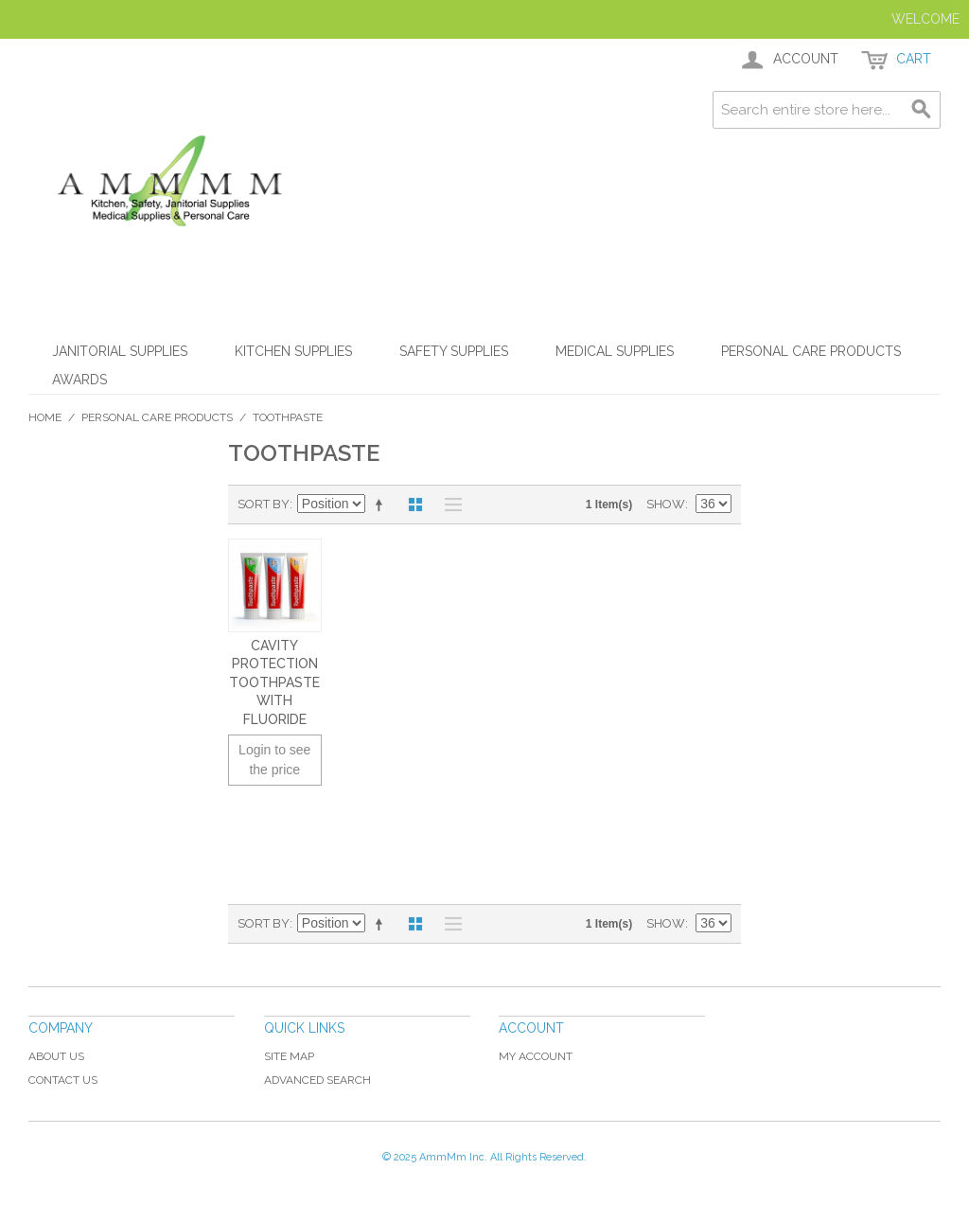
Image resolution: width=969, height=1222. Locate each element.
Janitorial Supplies (119, 351)
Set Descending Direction (382, 504)
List (448, 504)
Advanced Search (317, 1080)
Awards (79, 379)
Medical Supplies (614, 351)
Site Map (289, 1056)
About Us (56, 1056)
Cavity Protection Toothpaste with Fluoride (274, 682)
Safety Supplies (453, 351)
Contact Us (62, 1080)
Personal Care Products (811, 351)
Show (665, 504)
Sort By (264, 504)
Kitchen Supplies (293, 351)
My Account (536, 1056)
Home (45, 417)
